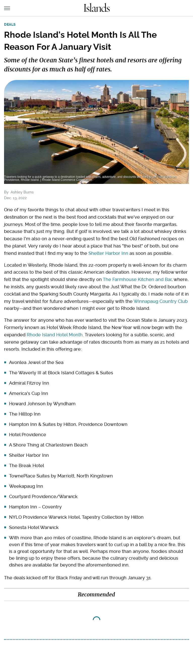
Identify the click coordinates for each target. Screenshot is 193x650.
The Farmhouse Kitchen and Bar (137, 279)
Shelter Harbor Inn (108, 253)
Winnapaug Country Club (161, 301)
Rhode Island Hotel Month (55, 334)
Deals (10, 24)
